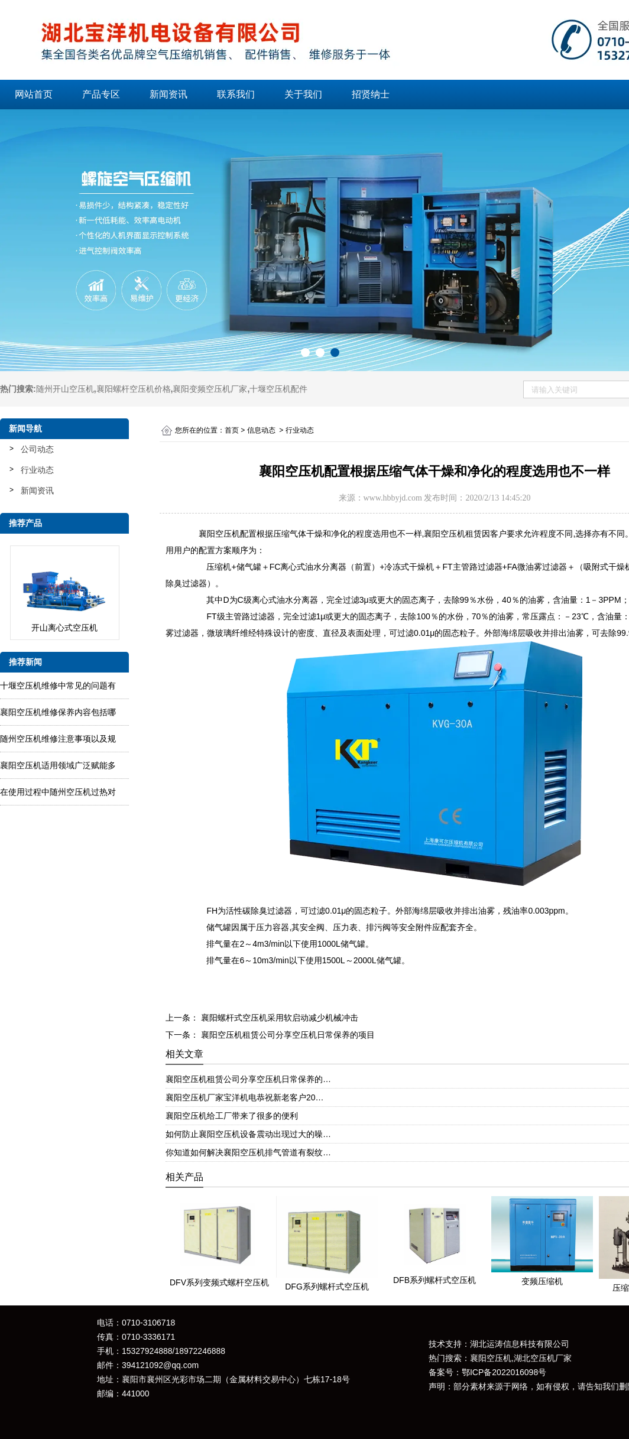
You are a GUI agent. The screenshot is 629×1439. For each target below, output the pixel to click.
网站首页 (34, 94)
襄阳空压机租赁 (453, 533)
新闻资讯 (168, 94)
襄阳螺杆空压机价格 (133, 389)
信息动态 (261, 430)
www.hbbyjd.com (393, 497)
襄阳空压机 (219, 533)
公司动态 (37, 449)
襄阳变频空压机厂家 (210, 389)
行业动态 (37, 470)
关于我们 (303, 94)
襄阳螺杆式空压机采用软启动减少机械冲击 (278, 1017)
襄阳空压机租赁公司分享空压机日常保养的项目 (287, 1035)
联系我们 (236, 94)
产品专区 (101, 94)
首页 (232, 430)
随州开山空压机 (65, 389)
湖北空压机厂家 (543, 1358)
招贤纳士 (371, 94)
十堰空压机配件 (278, 389)
